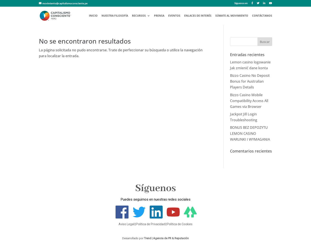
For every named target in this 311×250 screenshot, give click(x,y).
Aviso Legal (126, 224)
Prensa (159, 15)
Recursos (139, 15)
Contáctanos (262, 15)
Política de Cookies (179, 224)
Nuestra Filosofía (115, 15)
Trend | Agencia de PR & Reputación (166, 238)
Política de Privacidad (150, 224)
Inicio (93, 15)
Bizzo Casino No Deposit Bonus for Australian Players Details (250, 81)
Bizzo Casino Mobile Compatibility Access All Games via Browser (249, 101)
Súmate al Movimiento (231, 15)
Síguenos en (241, 3)
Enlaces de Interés (197, 15)
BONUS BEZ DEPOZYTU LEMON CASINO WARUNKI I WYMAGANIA (250, 133)
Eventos (174, 15)
